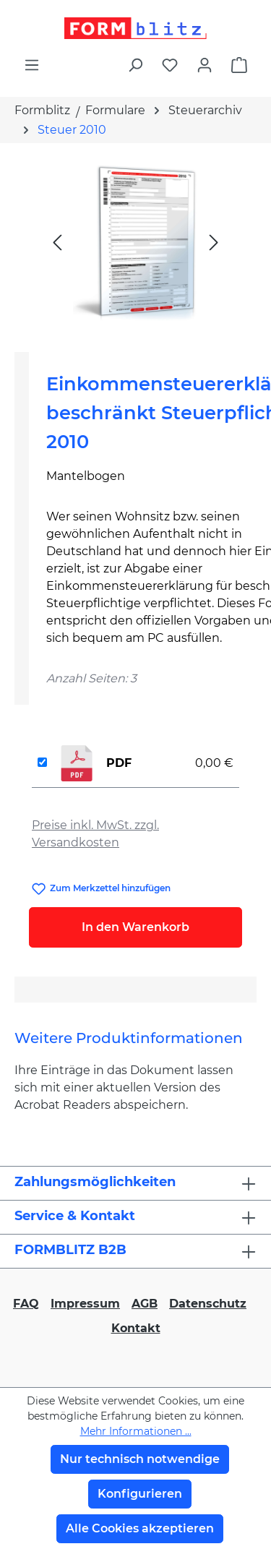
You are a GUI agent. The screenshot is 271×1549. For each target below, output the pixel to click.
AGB (145, 1303)
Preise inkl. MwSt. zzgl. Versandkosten (95, 833)
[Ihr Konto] (204, 65)
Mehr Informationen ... (136, 1431)
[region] (135, 241)
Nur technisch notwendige (140, 1459)
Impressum (85, 1303)
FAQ (26, 1303)
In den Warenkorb (135, 927)
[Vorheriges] (57, 241)
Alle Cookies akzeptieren (140, 1528)
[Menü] (31, 65)
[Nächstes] (214, 241)
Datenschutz (207, 1303)
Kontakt (135, 1328)
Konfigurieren (140, 1494)
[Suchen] (135, 65)
